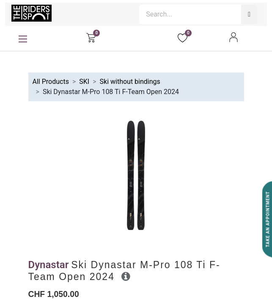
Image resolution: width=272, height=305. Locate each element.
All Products (51, 82)
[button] (125, 276)
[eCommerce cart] (91, 37)
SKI (84, 82)
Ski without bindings (130, 82)
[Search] (249, 14)
